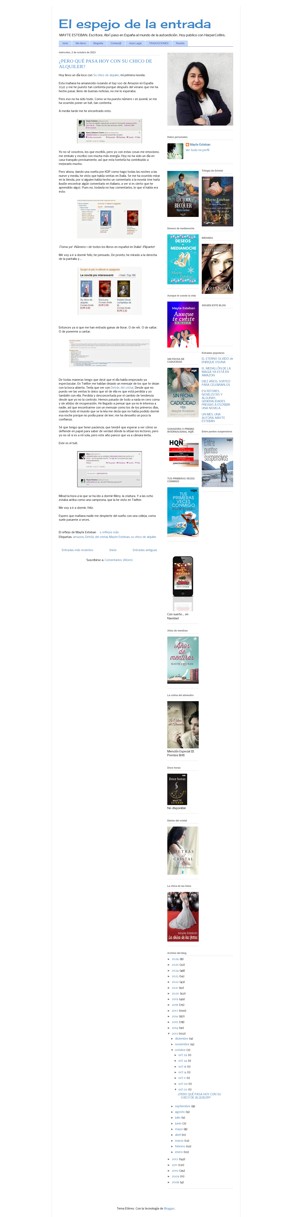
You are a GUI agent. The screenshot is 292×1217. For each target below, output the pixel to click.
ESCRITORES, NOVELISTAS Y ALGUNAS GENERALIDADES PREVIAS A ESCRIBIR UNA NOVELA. (216, 400)
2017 (175, 1010)
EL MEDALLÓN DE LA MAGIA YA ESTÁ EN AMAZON (216, 372)
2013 (175, 1033)
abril (178, 1135)
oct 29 (183, 1055)
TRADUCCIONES (159, 43)
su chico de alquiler (143, 537)
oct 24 (183, 1060)
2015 (175, 1022)
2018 (175, 1005)
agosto (180, 1112)
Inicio (65, 43)
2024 (175, 970)
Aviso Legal (135, 43)
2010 (175, 1170)
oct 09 (183, 1084)
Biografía (98, 43)
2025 (175, 964)
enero (179, 1152)
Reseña (180, 43)
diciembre (182, 1038)
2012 (175, 1159)
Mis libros (81, 43)
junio (178, 1123)
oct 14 (182, 1072)
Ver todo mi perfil (197, 150)
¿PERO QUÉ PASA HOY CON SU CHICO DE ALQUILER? (199, 1096)
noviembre (182, 1044)
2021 (175, 988)
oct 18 (182, 1066)
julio (178, 1117)
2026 (176, 959)
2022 (175, 982)
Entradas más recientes (77, 550)
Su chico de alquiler (106, 75)
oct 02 (183, 1089)
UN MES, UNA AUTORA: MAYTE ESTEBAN (213, 418)
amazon (78, 537)
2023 (175, 976)
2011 (175, 1165)
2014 (175, 1028)
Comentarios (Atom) (119, 560)
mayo (179, 1129)
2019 (175, 999)
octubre (180, 1050)
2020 (176, 993)
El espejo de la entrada (135, 23)
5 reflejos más (109, 532)
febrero (180, 1146)
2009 (176, 1176)
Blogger (169, 1208)
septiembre (183, 1106)
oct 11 (182, 1078)
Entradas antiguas (145, 550)
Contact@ (116, 43)
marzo (179, 1140)
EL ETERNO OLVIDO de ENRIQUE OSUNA (217, 360)
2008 (176, 1182)
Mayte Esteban (119, 537)
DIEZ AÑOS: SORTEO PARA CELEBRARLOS (216, 383)
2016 (175, 1016)
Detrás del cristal (122, 387)
